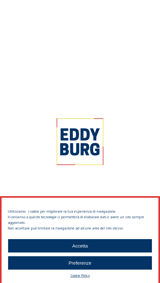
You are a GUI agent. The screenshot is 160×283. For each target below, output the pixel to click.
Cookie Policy (80, 278)
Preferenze (79, 265)
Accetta (80, 248)
